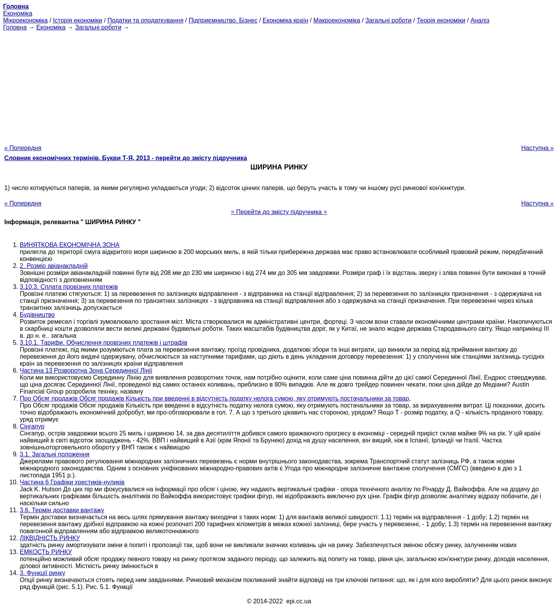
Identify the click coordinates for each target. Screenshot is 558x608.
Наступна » (537, 148)
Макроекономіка (336, 20)
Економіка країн (285, 20)
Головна (15, 27)
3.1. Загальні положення (55, 454)
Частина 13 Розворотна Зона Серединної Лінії (86, 370)
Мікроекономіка (25, 20)
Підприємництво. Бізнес (223, 20)
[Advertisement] (279, 85)
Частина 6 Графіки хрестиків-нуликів (72, 482)
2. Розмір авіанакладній (54, 266)
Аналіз (479, 20)
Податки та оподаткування (145, 20)
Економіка (17, 13)
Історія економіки (77, 20)
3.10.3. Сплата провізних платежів (69, 286)
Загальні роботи (388, 20)
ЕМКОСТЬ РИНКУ (46, 552)
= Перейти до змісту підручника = (279, 212)
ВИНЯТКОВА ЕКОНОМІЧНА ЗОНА (69, 245)
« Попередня (22, 148)
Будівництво (37, 314)
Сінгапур (32, 426)
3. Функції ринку (42, 573)
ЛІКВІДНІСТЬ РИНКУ (50, 538)
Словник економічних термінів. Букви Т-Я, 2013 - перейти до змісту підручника (125, 158)
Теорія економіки (441, 20)
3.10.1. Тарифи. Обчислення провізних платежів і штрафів (103, 342)
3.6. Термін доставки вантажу (62, 510)
